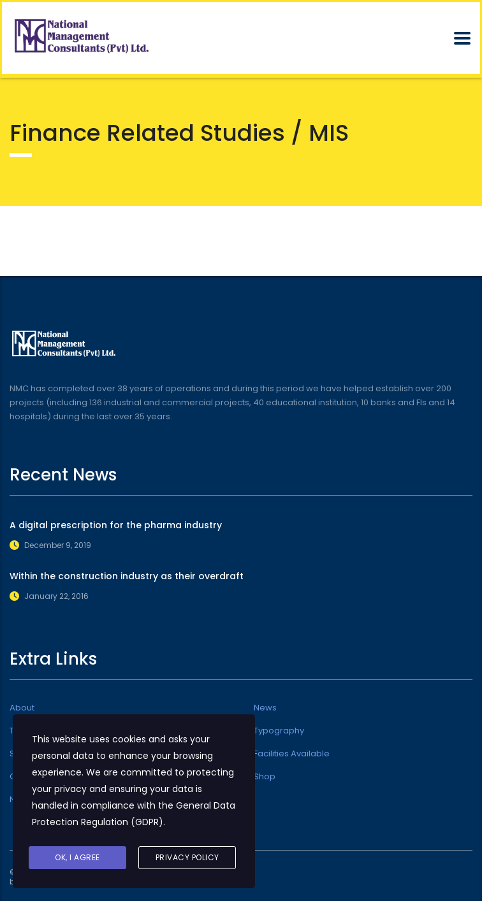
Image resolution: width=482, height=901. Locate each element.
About (22, 708)
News (265, 708)
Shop (264, 777)
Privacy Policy (187, 857)
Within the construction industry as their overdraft (127, 576)
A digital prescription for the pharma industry (116, 525)
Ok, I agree (77, 857)
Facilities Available (292, 754)
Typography (279, 731)
